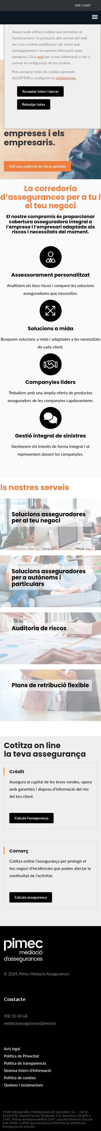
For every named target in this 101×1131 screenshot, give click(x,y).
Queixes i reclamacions (23, 1085)
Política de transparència (25, 1063)
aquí (40, 56)
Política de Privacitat (21, 1056)
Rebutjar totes (33, 104)
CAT (78, 5)
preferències (66, 78)
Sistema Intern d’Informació (27, 1070)
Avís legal (12, 1048)
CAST (87, 5)
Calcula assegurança (31, 897)
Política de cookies (20, 1077)
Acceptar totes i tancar (40, 91)
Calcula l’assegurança (31, 818)
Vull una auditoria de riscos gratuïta (37, 166)
